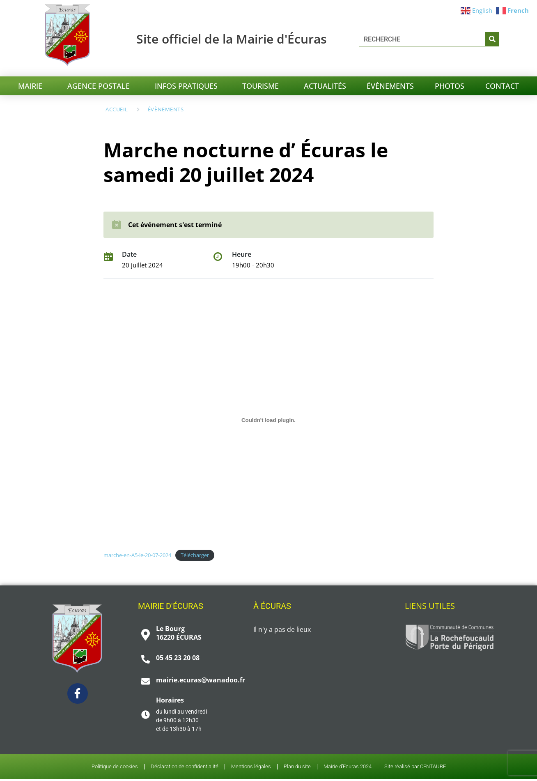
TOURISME (262, 86)
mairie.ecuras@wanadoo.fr (200, 679)
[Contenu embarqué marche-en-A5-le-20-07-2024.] (268, 420)
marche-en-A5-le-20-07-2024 (137, 555)
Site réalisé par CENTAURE (415, 767)
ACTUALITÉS (325, 86)
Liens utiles (430, 605)
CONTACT (502, 86)
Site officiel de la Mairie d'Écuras (231, 38)
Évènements (166, 109)
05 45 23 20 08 (178, 657)
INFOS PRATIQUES (188, 86)
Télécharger (195, 555)
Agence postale (100, 86)
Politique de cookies (115, 767)
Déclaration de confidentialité (184, 767)
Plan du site (297, 767)
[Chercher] (492, 39)
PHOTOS (449, 86)
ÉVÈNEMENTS (390, 86)
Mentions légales (251, 767)
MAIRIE (32, 86)
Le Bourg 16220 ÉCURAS (179, 633)
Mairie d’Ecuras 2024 (348, 767)
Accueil (117, 109)
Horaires (170, 700)
